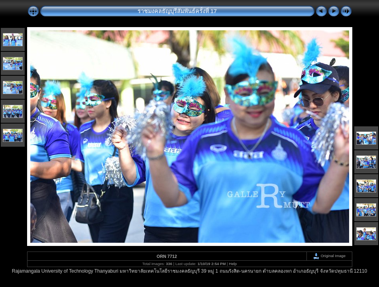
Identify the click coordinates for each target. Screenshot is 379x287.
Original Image (329, 256)
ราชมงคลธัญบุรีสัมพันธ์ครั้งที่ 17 (177, 11)
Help (233, 263)
